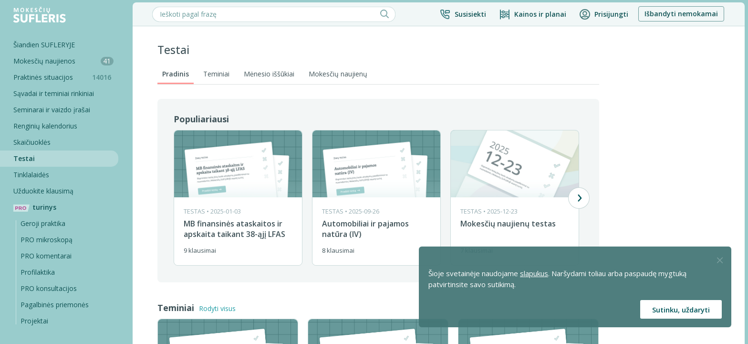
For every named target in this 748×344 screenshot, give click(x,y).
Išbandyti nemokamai (682, 13)
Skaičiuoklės (33, 142)
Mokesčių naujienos (64, 60)
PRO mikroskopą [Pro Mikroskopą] (47, 239)
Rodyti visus (218, 308)
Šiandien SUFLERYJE (45, 44)
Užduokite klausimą (44, 190)
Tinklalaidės (32, 174)
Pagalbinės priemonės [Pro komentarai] (55, 304)
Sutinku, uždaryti (681, 309)
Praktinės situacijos (66, 77)
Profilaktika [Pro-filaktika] (38, 272)
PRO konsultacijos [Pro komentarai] (49, 288)
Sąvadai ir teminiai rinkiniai (54, 93)
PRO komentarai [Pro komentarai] (47, 255)
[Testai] (59, 158)
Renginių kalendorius (46, 125)
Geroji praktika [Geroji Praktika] (43, 223)
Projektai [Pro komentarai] (35, 320)
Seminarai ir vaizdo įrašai (52, 109)
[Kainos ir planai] (533, 14)
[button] (463, 14)
